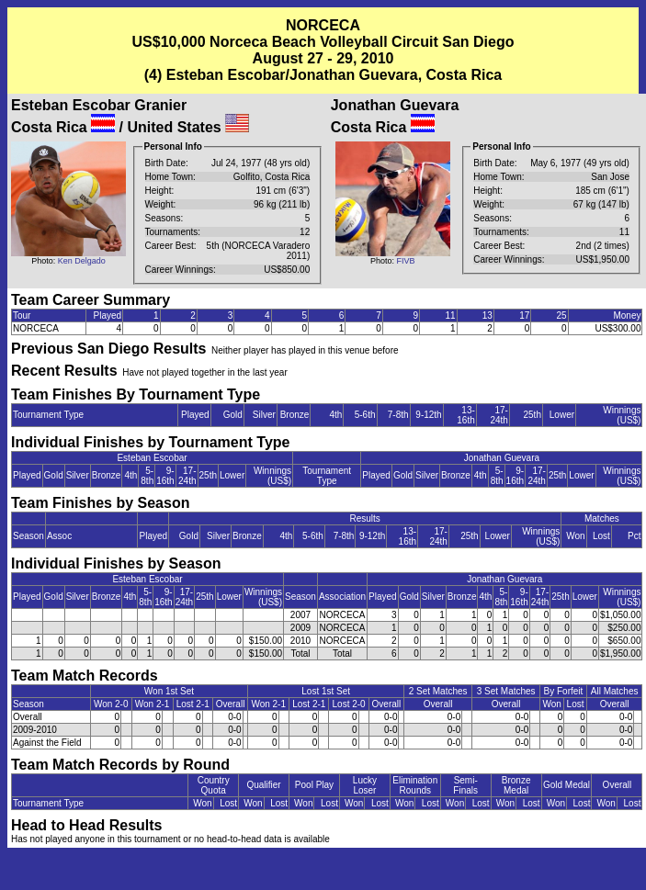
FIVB (405, 260)
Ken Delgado (82, 260)
